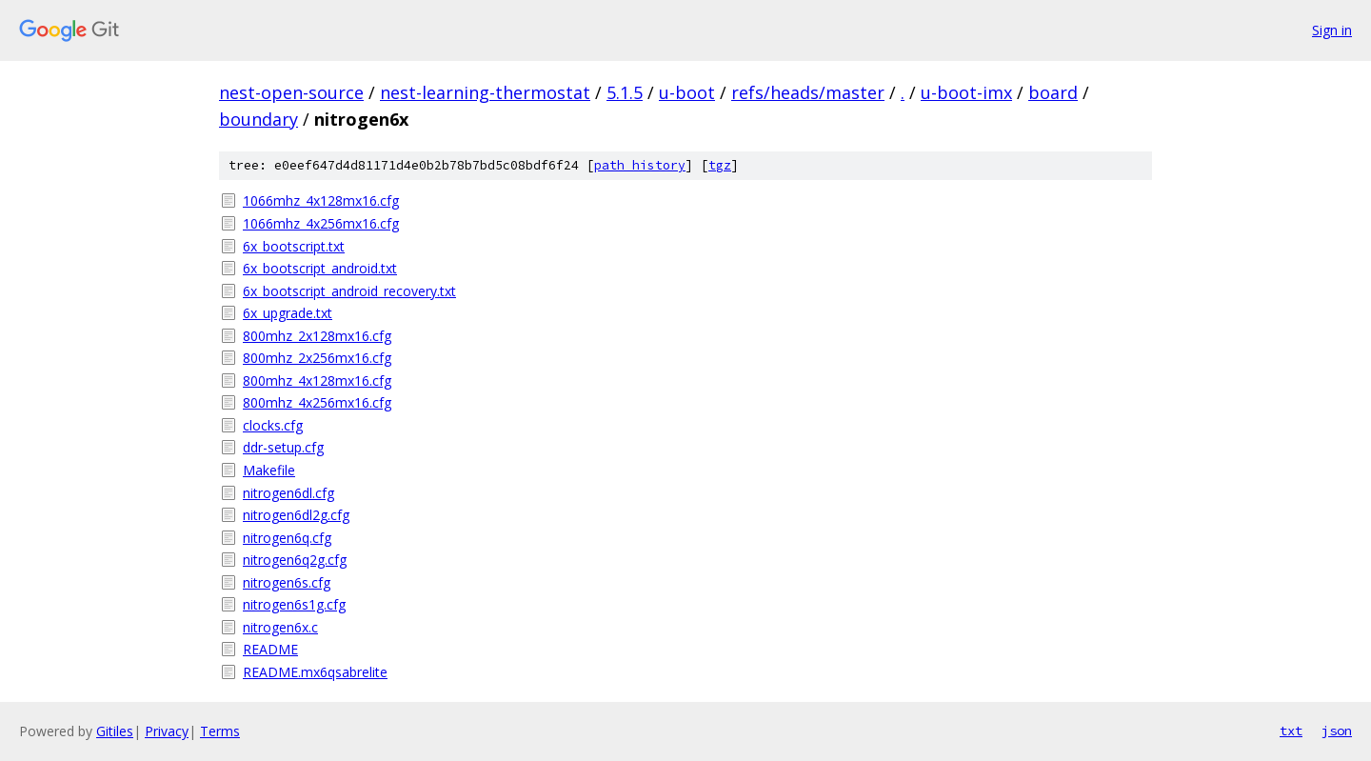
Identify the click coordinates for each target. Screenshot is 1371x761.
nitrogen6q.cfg (287, 538)
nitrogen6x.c (280, 627)
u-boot (687, 92)
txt (1291, 730)
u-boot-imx (966, 92)
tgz (719, 165)
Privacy (167, 731)
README (270, 649)
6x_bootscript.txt (294, 246)
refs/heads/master (807, 92)
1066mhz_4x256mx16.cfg (321, 223)
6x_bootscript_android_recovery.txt (349, 291)
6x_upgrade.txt (287, 313)
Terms (220, 731)
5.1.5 (624, 92)
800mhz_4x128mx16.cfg (317, 380)
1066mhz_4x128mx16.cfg (321, 200)
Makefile (269, 470)
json (1336, 730)
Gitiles (114, 731)
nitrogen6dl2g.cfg (296, 515)
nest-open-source (291, 92)
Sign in (1332, 30)
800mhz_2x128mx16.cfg (317, 336)
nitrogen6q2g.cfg (295, 560)
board (1053, 92)
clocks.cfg (273, 425)
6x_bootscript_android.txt (320, 268)
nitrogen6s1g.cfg (294, 604)
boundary (258, 119)
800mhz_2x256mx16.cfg (317, 358)
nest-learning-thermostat (485, 92)
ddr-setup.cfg (283, 447)
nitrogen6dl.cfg (288, 493)
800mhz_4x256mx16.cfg (317, 402)
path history (640, 165)
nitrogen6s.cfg (286, 582)
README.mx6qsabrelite (315, 672)
